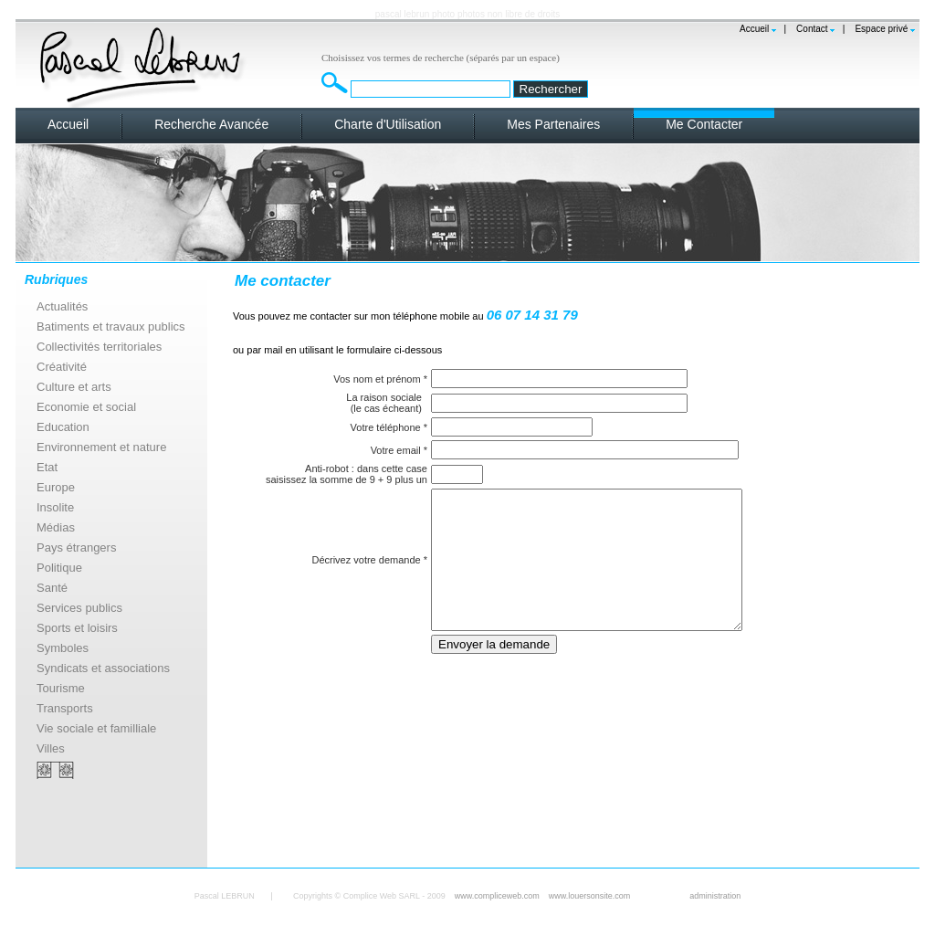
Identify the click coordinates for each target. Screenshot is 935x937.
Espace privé (881, 29)
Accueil (754, 29)
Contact (811, 29)
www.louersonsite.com (590, 895)
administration (715, 895)
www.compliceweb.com (497, 895)
